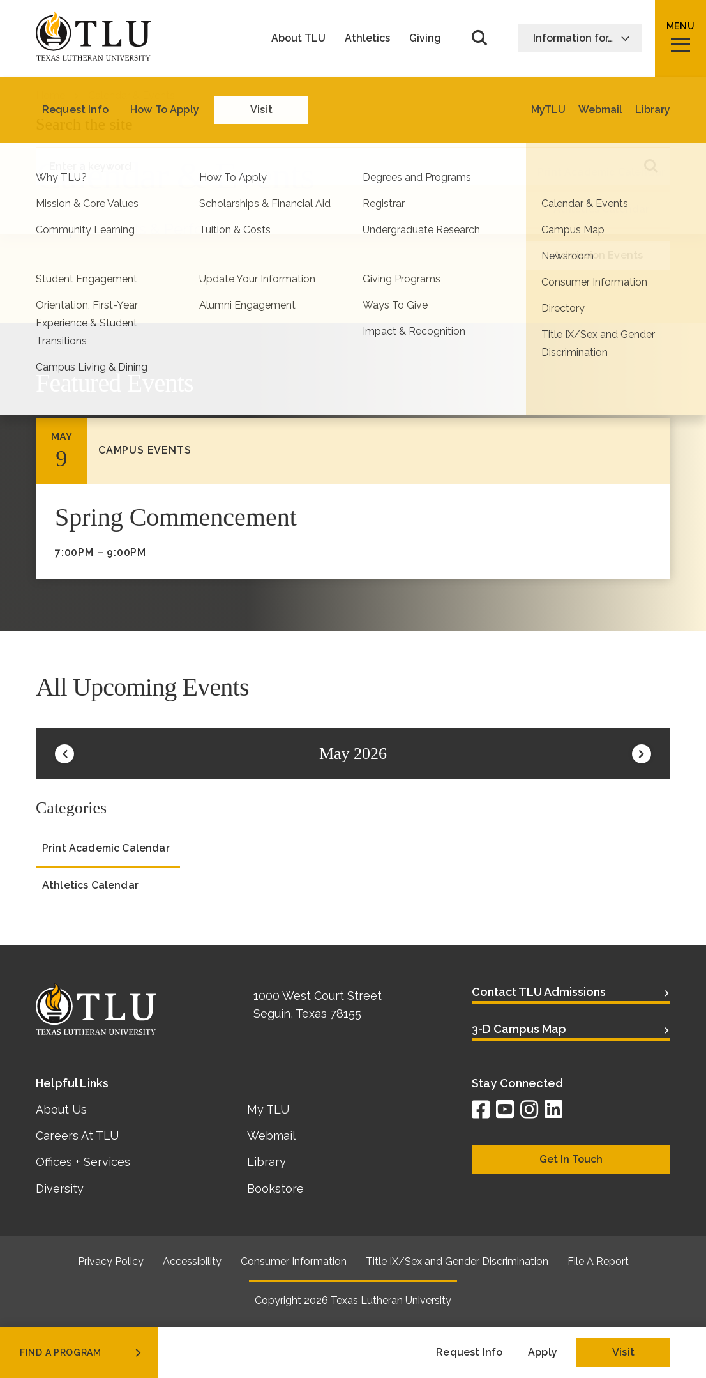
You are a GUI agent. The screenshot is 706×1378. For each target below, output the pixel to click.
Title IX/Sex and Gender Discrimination (457, 1261)
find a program (82, 1352)
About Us (61, 1109)
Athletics (367, 38)
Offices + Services (83, 1161)
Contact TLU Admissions (539, 992)
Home (50, 95)
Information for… (581, 38)
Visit (623, 1352)
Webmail (271, 1135)
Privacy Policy (111, 1261)
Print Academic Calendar (601, 172)
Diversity (60, 1188)
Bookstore (275, 1188)
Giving (425, 38)
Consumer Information (294, 1261)
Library (266, 1161)
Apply (542, 1352)
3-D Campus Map (519, 1029)
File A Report (598, 1261)
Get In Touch (571, 1159)
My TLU (268, 1109)
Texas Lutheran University (391, 1300)
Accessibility (192, 1261)
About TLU (298, 38)
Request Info (469, 1352)
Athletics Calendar (601, 209)
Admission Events (598, 255)
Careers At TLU (77, 1135)
